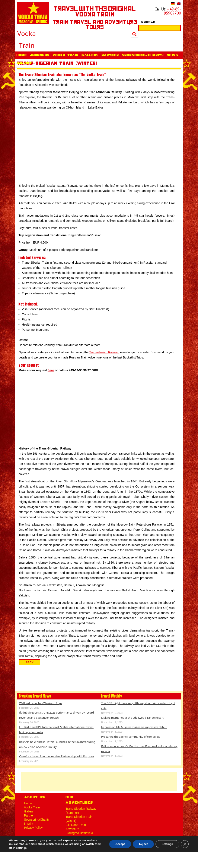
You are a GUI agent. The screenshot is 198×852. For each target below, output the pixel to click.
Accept (119, 844)
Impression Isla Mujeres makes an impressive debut (134, 727)
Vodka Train (65, 55)
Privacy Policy (33, 827)
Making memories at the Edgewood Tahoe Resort (132, 718)
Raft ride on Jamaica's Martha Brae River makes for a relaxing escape (139, 748)
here (51, 370)
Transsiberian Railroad (104, 352)
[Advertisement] (99, 781)
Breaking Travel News (35, 696)
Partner (110, 55)
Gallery (90, 55)
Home (21, 55)
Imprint (24, 63)
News (172, 55)
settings (21, 848)
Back (29, 662)
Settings (167, 844)
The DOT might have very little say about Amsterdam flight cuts (138, 705)
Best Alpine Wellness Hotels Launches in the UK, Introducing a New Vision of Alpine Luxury (57, 744)
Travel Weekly (111, 696)
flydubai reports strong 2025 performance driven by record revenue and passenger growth (56, 715)
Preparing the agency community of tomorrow (130, 737)
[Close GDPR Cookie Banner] (185, 844)
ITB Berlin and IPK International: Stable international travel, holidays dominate (56, 729)
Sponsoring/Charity (143, 55)
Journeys (40, 55)
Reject (142, 844)
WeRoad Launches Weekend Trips (40, 703)
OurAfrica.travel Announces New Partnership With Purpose (56, 756)
